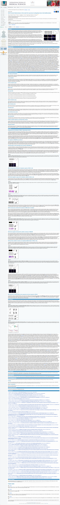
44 (45, 345)
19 (50, 58)
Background (3, 31)
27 (29, 64)
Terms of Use (46, 503)
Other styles (13, 24)
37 (26, 357)
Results (4, 33)
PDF (55, 9)
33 (55, 68)
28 (55, 65)
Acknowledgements (3, 36)
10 (33, 56)
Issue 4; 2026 (2, 11)
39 (23, 335)
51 (15, 358)
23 (21, 335)
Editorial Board (3, 19)
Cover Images (2, 21)
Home (1, 7)
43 (58, 342)
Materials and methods (4, 32)
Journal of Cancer (4, 44)
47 (46, 350)
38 (22, 335)
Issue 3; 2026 (2, 12)
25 (24, 62)
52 (16, 358)
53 (46, 359)
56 (44, 366)
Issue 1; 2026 (2, 15)
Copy (9, 24)
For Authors (5, 7)
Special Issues (2, 25)
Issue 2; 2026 (2, 14)
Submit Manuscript (10, 7)
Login (15, 7)
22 (24, 243)
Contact (18, 7)
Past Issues (2, 18)
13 (50, 56)
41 (18, 339)
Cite (29, 9)
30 (32, 66)
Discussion (3, 34)
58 (12, 366)
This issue (25, 9)
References (3, 37)
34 (56, 68)
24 (40, 61)
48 (49, 351)
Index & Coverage (3, 22)
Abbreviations (4, 35)
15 (40, 57)
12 (45, 56)
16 (21, 337)
